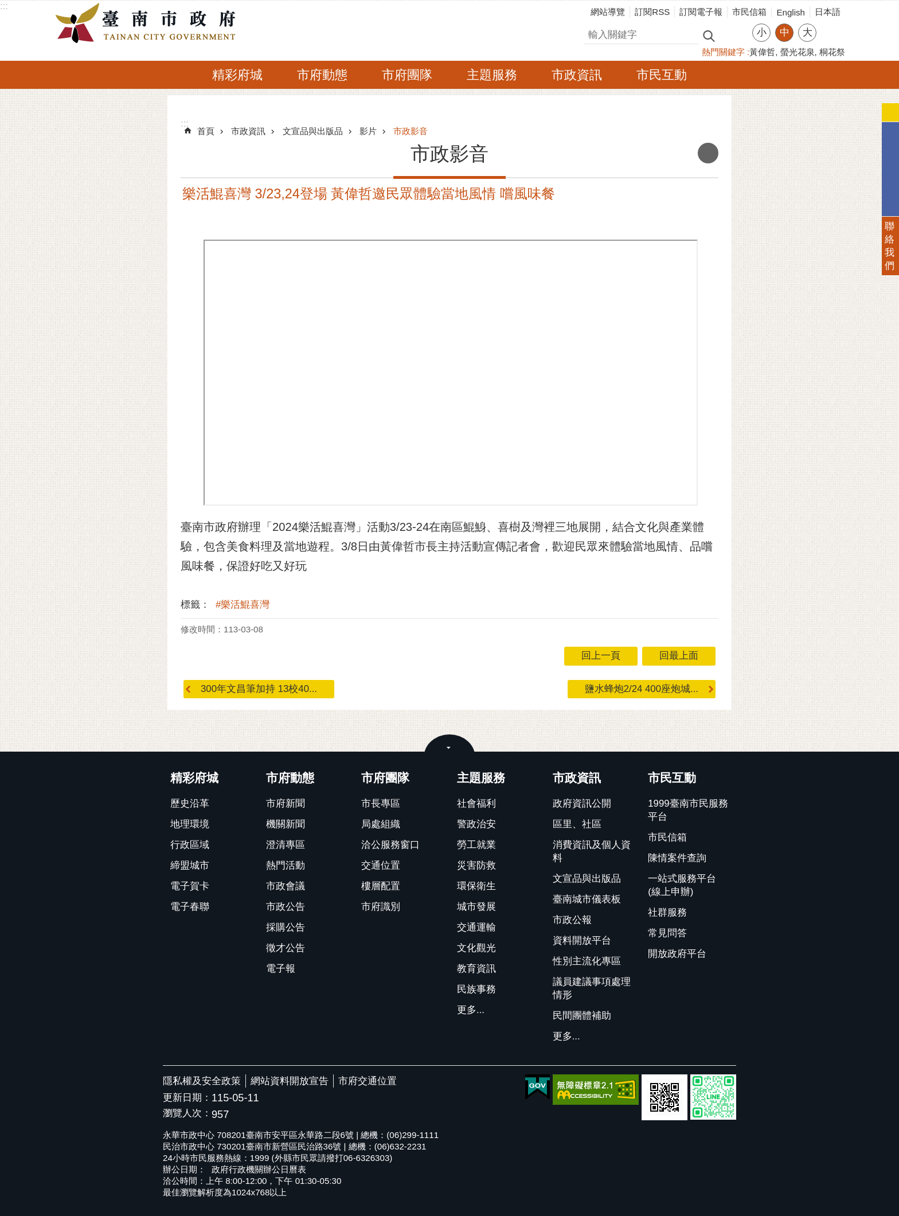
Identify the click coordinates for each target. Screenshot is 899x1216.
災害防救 (476, 865)
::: (4, 6)
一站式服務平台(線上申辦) (682, 885)
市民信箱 (749, 12)
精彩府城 (237, 75)
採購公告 (285, 927)
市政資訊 (577, 75)
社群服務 (667, 912)
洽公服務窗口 (390, 844)
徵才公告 (285, 948)
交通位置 (380, 865)
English (790, 12)
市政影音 (410, 131)
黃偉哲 (762, 52)
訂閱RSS (652, 12)
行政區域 (189, 844)
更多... (470, 1009)
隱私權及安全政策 (202, 1081)
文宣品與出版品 (313, 131)
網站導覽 (608, 12)
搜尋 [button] (708, 35)
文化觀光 (476, 948)
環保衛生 (476, 886)
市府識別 (380, 906)
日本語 (828, 12)
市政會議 (285, 886)
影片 (368, 131)
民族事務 (476, 989)
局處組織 (380, 824)
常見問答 (667, 933)
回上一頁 (600, 655)
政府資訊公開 (582, 803)
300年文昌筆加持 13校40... (259, 688)
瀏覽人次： (187, 1114)
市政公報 (572, 919)
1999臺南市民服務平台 (688, 810)
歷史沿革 (189, 803)
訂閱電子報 (700, 12)
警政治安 (476, 824)
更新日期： (187, 1097)
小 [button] (762, 32)
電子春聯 (189, 906)
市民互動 (661, 75)
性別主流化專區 (587, 961)
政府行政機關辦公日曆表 (259, 1169)
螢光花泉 (797, 52)
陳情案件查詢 (677, 858)
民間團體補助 (582, 1015)
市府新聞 (285, 803)
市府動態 (322, 75)
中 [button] (784, 32)
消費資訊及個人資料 (592, 851)
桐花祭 (832, 52)
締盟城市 (189, 865)
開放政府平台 (677, 953)
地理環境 (189, 824)
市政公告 (285, 906)
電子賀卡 (189, 886)
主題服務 (492, 75)
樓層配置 (380, 886)
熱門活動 (285, 865)
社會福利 (476, 803)
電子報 (280, 968)
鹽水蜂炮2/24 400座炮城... (641, 688)
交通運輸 (476, 927)
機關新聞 (285, 824)
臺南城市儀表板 (587, 899)
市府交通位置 (367, 1081)
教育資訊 (476, 968)
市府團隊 (407, 75)
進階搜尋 (733, 35)
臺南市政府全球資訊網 (148, 23)
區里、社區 (577, 824)
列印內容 (708, 153)
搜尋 (593, 33)
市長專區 (380, 803)
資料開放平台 (582, 940)
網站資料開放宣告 (290, 1081)
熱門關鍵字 (723, 52)
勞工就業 (476, 844)
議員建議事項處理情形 (592, 988)
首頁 (205, 131)
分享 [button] (830, 25)
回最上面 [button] (678, 655)
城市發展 (476, 906)
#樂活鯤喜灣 (242, 604)
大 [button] (807, 32)
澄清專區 (285, 844)
